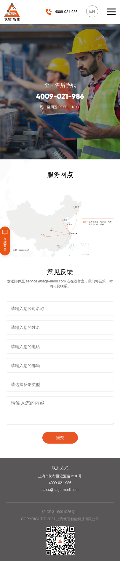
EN (92, 11)
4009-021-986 (66, 12)
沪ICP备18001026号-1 (60, 512)
